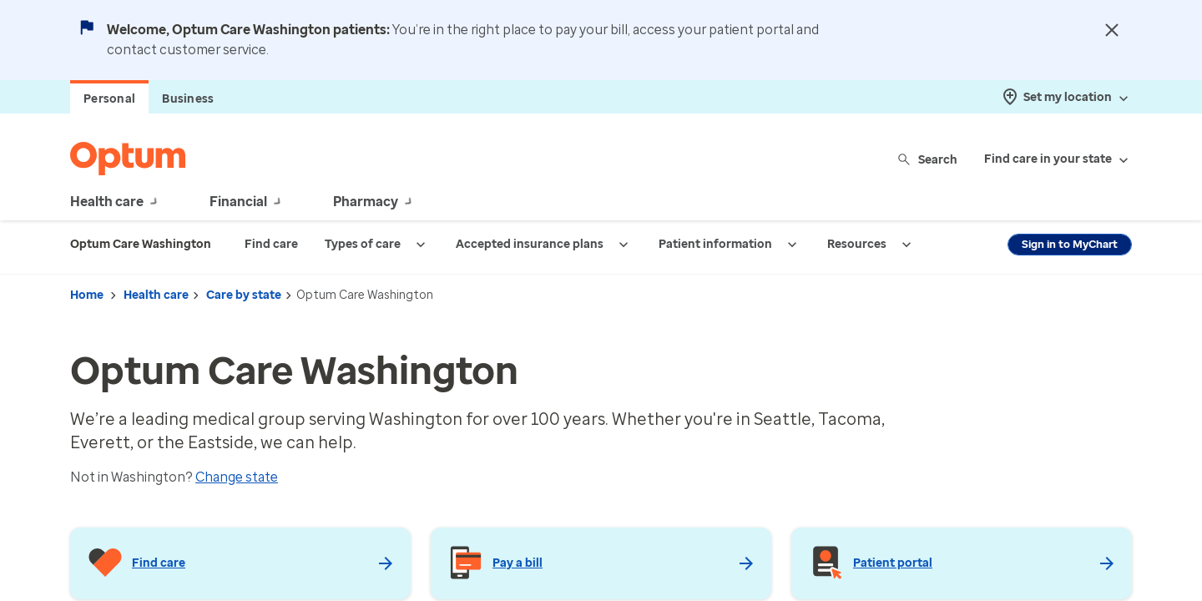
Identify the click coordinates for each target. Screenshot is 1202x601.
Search (928, 159)
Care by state (243, 295)
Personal (109, 99)
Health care (156, 295)
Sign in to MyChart (1070, 244)
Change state (236, 477)
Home (87, 295)
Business (188, 99)
